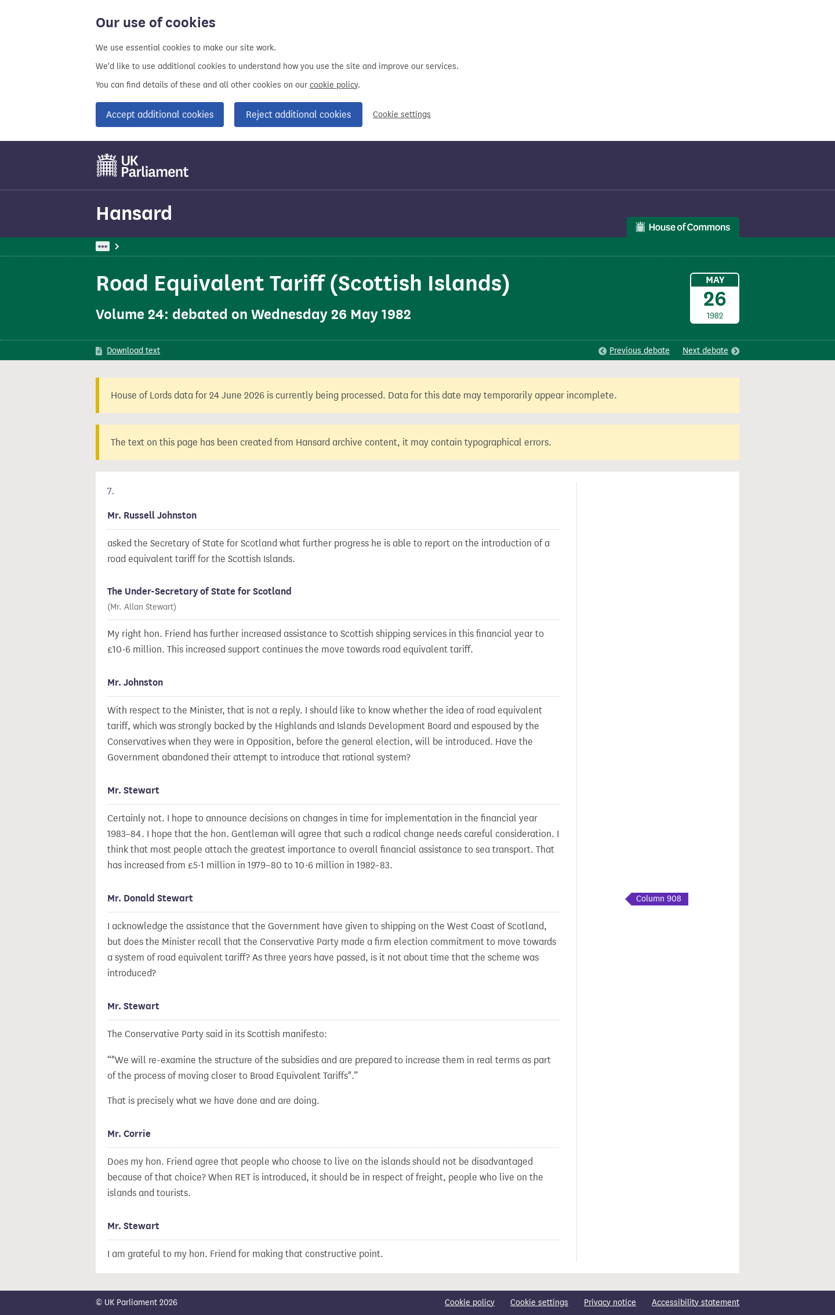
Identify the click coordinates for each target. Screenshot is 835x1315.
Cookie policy (470, 1302)
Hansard (134, 213)
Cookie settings (402, 114)
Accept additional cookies (159, 114)
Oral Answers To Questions (289, 246)
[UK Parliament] (143, 165)
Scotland (368, 246)
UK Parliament (122, 246)
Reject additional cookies (298, 114)
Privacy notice (610, 1302)
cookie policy (334, 85)
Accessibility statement (695, 1302)
